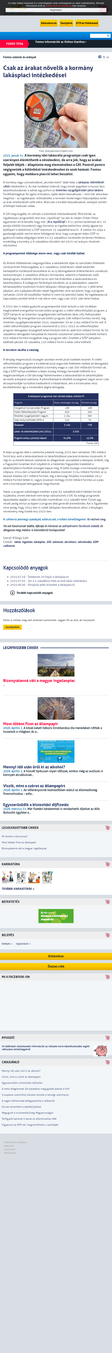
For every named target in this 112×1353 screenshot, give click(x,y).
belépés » (7, 943)
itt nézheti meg (96, 519)
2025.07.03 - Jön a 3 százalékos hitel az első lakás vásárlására (48, 581)
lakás (17, 542)
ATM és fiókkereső (87, 23)
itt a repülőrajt (56, 222)
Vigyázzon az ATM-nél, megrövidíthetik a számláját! (30, 1124)
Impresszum (9, 1149)
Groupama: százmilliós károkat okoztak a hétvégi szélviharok (35, 1094)
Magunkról (9, 1146)
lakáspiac (39, 542)
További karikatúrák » (18, 888)
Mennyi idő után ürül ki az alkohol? (21, 1070)
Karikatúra (11, 864)
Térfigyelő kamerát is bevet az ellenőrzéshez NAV (29, 1118)
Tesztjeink (66, 23)
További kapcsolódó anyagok (35, 593)
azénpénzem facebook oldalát (80, 526)
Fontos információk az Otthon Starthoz (60, 42)
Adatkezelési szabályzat (15, 1142)
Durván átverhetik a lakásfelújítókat (21, 1106)
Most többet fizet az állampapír (19, 842)
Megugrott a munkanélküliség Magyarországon (27, 1112)
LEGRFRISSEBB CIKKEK (20, 648)
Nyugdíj (8, 1038)
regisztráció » (23, 943)
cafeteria (9, 545)
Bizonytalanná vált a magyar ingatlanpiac (24, 848)
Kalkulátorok (49, 23)
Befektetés (10, 902)
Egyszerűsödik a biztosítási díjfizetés (22, 1082)
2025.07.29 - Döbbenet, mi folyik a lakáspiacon (39, 576)
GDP (95, 542)
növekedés (84, 542)
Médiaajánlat (10, 1153)
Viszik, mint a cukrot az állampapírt (21, 1076)
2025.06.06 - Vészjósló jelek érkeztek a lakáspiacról (42, 584)
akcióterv (70, 542)
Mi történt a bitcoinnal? (15, 836)
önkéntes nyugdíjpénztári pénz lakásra (79, 190)
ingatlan (27, 542)
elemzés (57, 542)
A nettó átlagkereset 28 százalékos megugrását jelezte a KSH (36, 1088)
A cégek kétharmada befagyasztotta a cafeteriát (28, 1100)
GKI (49, 542)
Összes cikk (56, 966)
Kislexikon (56, 956)
